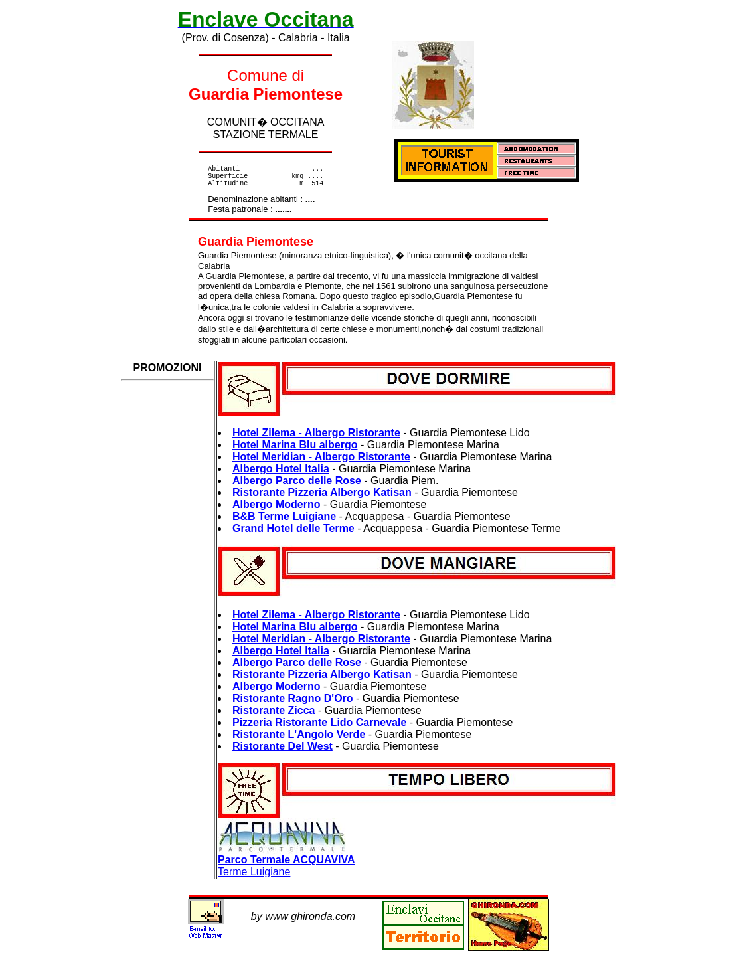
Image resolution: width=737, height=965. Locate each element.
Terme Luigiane (286, 867)
